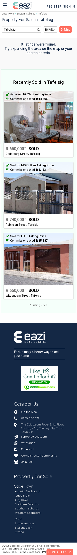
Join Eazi (27, 462)
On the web (29, 412)
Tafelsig (42, 13)
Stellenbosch (23, 527)
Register (53, 6)
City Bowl (21, 500)
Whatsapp (28, 443)
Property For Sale (33, 476)
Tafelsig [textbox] (10, 29)
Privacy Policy (9, 551)
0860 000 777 (30, 418)
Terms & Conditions (29, 551)
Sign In (69, 6)
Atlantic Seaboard (27, 491)
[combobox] (22, 30)
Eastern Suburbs (26, 13)
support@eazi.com (34, 436)
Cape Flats (22, 495)
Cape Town (8, 13)
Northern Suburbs (27, 504)
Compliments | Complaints (39, 455)
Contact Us (26, 404)
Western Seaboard (28, 513)
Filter (50, 29)
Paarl (18, 519)
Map (65, 29)
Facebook (28, 449)
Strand (19, 532)
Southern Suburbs (27, 508)
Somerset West (25, 523)
